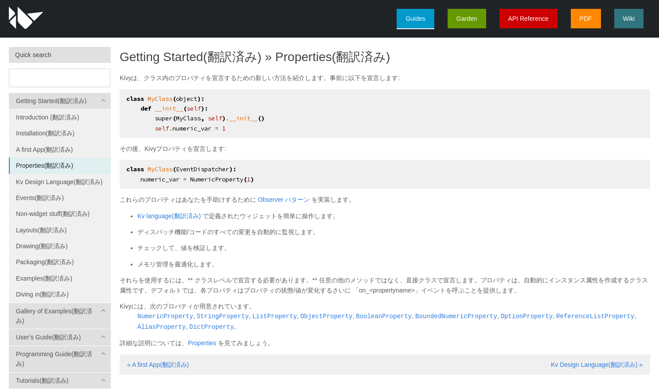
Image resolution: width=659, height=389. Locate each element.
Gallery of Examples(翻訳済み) (54, 316)
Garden (466, 18)
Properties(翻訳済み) (44, 165)
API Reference (528, 18)
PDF (586, 18)
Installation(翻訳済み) (45, 133)
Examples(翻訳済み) (44, 278)
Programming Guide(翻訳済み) (54, 358)
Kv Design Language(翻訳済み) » (597, 363)
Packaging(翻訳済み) (45, 262)
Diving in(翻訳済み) (42, 294)
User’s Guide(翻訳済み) (48, 337)
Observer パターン (284, 199)
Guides (415, 18)
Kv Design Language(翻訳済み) (59, 181)
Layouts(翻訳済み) (41, 230)
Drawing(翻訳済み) (42, 246)
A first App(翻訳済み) (44, 149)
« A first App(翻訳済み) (158, 363)
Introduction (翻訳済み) (47, 117)
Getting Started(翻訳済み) (51, 100)
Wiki (629, 18)
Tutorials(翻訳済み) (42, 380)
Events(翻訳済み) (40, 197)
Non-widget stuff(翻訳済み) (53, 213)
